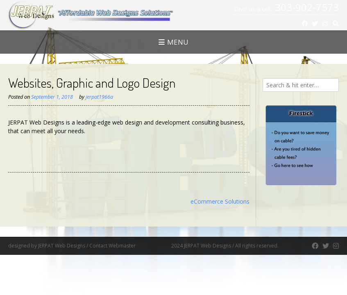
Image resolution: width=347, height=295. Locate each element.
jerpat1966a (99, 96)
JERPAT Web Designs (61, 245)
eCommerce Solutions (220, 201)
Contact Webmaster (129, 245)
